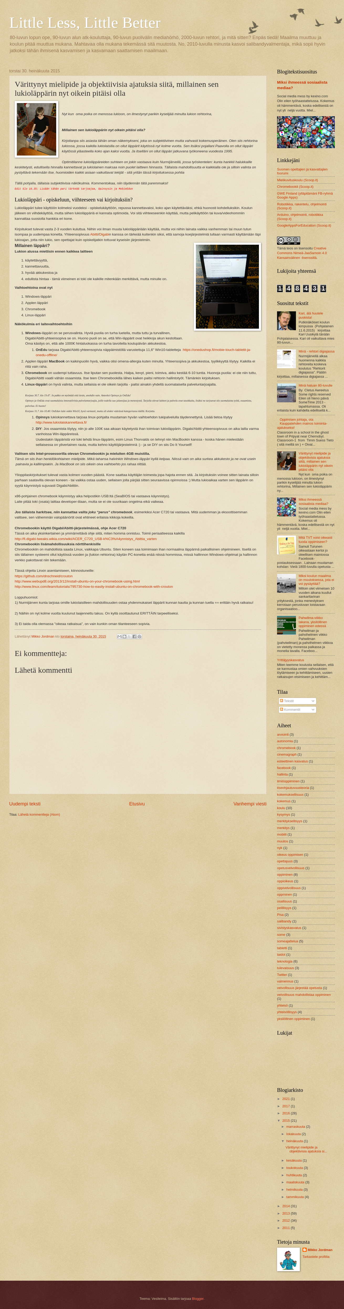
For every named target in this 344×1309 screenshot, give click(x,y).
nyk (279, 848)
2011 (286, 1228)
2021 (286, 1099)
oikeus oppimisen (290, 855)
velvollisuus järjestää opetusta (299, 988)
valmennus (285, 981)
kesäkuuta (294, 1160)
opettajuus (285, 861)
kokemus (284, 801)
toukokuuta (295, 1168)
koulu (281, 808)
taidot (281, 955)
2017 (286, 1106)
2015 (286, 1121)
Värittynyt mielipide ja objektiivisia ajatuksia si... (306, 1149)
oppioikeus (285, 881)
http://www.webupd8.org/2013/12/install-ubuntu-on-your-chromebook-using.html (77, 581)
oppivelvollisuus (289, 888)
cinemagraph (286, 754)
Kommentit (290, 710)
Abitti (94, 234)
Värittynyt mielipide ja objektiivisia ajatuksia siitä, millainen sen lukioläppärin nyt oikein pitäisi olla (316, 461)
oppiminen (285, 875)
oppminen (284, 894)
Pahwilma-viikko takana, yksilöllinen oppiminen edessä (313, 622)
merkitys (283, 828)
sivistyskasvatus (289, 928)
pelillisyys (284, 908)
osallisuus (284, 901)
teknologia (285, 961)
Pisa (280, 915)
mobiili (282, 834)
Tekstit (287, 701)
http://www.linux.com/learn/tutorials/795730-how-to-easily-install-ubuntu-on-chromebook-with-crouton (94, 587)
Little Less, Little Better (85, 22)
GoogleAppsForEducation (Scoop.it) (304, 225)
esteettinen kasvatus (292, 761)
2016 (286, 1113)
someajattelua (287, 941)
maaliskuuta (295, 1182)
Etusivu (137, 803)
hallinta (282, 774)
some (281, 935)
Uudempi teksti (24, 803)
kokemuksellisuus (290, 795)
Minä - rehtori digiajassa (317, 351)
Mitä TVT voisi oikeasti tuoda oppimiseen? (315, 539)
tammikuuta (295, 1197)
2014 (286, 1206)
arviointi (283, 734)
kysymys (283, 814)
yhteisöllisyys (287, 1012)
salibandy (284, 921)
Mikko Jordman (320, 1250)
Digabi (104, 234)
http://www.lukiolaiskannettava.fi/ (61, 422)
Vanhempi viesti (250, 803)
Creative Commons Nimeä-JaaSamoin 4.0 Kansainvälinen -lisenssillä (302, 253)
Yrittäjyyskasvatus (290, 660)
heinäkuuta (295, 1141)
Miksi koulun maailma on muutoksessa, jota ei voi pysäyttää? (316, 580)
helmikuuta (295, 1190)
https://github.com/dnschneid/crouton (44, 576)
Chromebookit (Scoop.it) (295, 187)
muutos (282, 841)
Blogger (198, 1299)
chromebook (286, 748)
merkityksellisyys (289, 821)
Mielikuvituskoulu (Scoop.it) (297, 180)
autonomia (285, 741)
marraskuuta (296, 1127)
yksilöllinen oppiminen (293, 1019)
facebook (284, 768)
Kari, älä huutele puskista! (311, 315)
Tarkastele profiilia (316, 1257)
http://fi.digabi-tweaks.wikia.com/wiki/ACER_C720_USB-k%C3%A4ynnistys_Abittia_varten (86, 539)
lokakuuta (294, 1134)
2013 (286, 1213)
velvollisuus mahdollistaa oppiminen (304, 995)
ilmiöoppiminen (288, 781)
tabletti (282, 948)
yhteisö (282, 1005)
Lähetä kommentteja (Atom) (39, 814)
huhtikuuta (294, 1175)
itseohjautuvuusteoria (293, 788)
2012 (286, 1220)
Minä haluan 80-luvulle (315, 385)
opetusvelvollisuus (291, 868)
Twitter (282, 975)
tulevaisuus (285, 968)
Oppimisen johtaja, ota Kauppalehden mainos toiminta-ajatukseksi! (302, 424)
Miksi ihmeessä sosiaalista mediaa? (313, 501)
